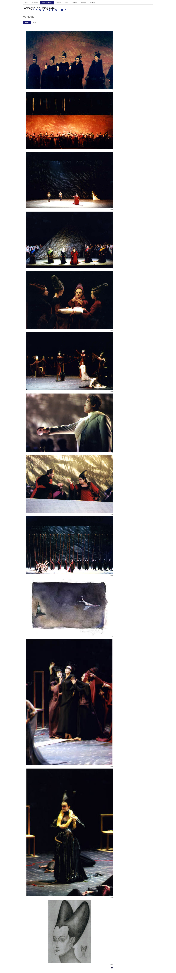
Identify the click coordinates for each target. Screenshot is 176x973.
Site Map (92, 2)
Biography (35, 2)
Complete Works (47, 2)
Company (58, 2)
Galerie (27, 22)
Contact (83, 2)
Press (66, 2)
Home (26, 2)
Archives (74, 2)
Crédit (34, 22)
